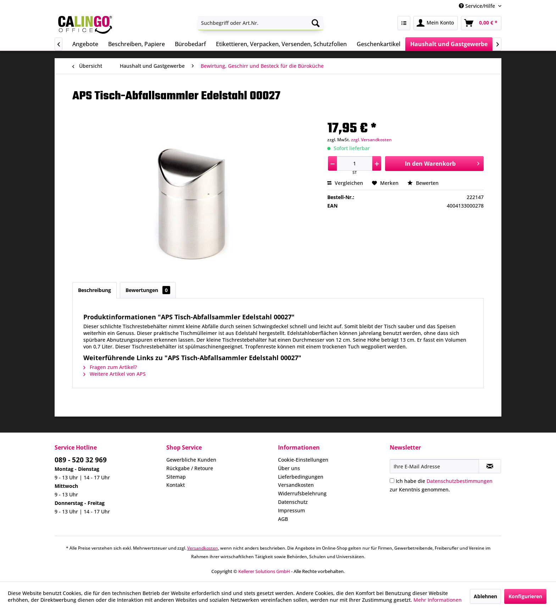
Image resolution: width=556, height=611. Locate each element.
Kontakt (175, 484)
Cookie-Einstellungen (303, 459)
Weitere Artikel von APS (114, 373)
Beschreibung (94, 290)
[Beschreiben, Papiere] (136, 44)
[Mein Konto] (435, 23)
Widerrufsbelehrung (302, 493)
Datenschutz (293, 502)
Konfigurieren (525, 596)
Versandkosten (296, 484)
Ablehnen (485, 596)
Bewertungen (148, 290)
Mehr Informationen (437, 599)
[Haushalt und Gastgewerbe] (449, 44)
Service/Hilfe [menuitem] (477, 5)
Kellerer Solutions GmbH (264, 571)
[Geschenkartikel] (378, 44)
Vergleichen (345, 183)
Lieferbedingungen (300, 476)
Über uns (289, 468)
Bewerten (423, 183)
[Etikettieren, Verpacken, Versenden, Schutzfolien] (281, 44)
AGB (283, 519)
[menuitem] (260, 23)
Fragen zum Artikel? (110, 367)
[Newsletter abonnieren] (490, 466)
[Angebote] (85, 44)
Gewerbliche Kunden (191, 459)
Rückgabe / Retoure (189, 468)
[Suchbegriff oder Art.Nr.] (260, 23)
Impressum (291, 510)
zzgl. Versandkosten (371, 140)
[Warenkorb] (481, 23)
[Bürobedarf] (190, 44)
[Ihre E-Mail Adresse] (434, 466)
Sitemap (176, 476)
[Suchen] (315, 23)
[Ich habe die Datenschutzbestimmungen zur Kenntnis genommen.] (392, 480)
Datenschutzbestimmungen (460, 481)
